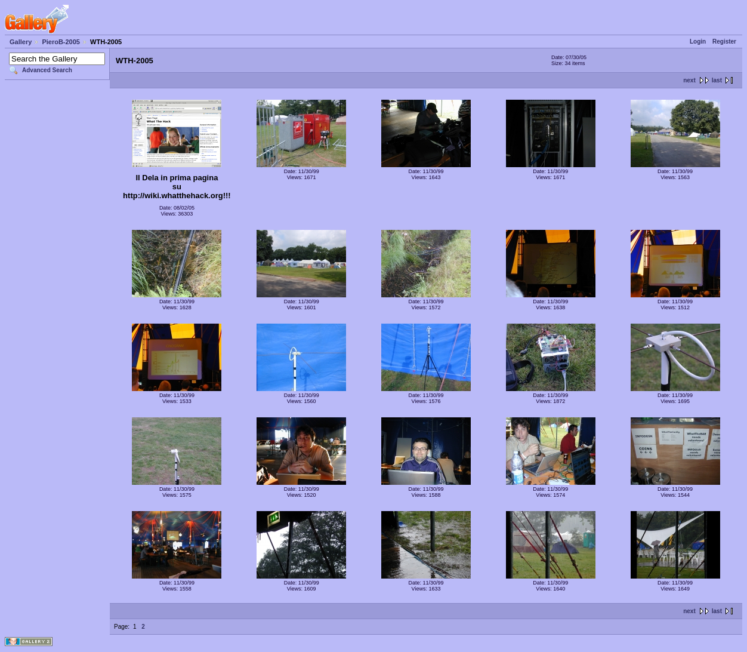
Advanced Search (47, 70)
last (717, 80)
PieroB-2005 (61, 41)
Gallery (21, 41)
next (689, 80)
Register (724, 41)
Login (698, 41)
